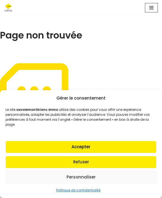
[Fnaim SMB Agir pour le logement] (10, 8)
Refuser (81, 162)
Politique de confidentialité (78, 190)
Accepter (81, 147)
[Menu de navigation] (151, 7)
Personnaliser (81, 177)
